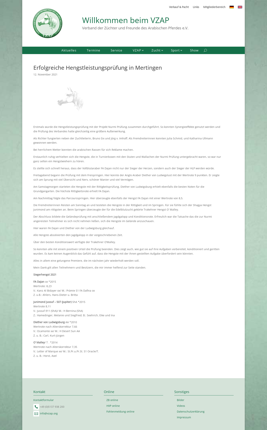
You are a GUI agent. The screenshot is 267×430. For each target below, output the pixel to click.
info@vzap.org (49, 413)
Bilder (180, 400)
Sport (175, 50)
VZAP (137, 50)
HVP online (113, 406)
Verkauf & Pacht (179, 7)
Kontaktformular (43, 400)
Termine (93, 50)
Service (116, 50)
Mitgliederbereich (214, 7)
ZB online (112, 400)
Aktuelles (68, 50)
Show (194, 50)
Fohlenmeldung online (120, 411)
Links (196, 7)
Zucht (156, 50)
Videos (181, 406)
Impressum (184, 417)
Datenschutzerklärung (191, 411)
